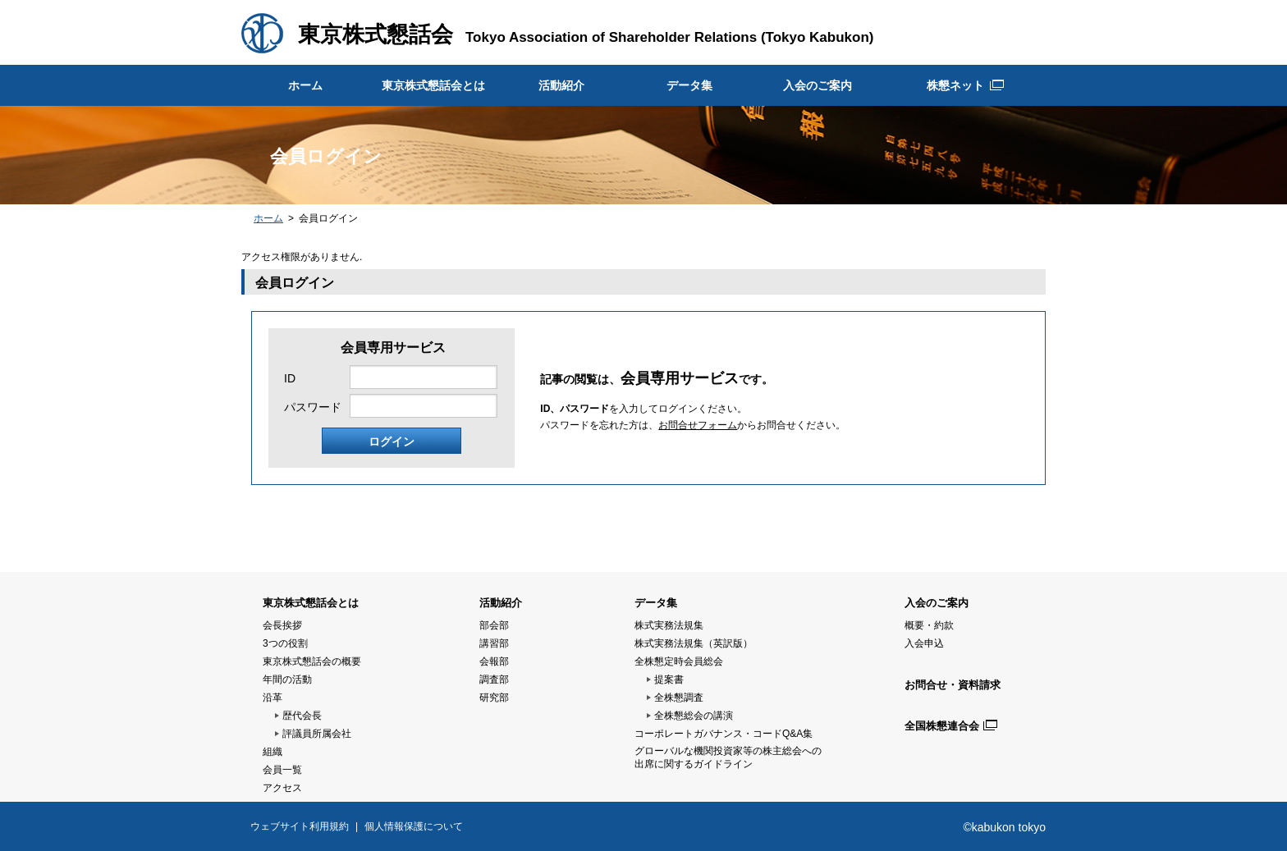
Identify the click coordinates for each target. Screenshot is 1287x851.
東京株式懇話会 (375, 34)
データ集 (689, 85)
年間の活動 (287, 679)
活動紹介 (561, 85)
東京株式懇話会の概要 (312, 661)
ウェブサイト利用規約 (299, 826)
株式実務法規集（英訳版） (693, 643)
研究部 (494, 697)
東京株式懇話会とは (433, 85)
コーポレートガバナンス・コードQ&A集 (723, 733)
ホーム (305, 85)
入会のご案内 (817, 85)
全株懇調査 (678, 697)
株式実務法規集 (668, 625)
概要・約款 (929, 625)
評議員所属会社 (316, 733)
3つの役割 (285, 643)
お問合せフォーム (697, 425)
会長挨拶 (282, 625)
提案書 (669, 679)
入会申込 (924, 643)
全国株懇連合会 (942, 726)
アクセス (282, 788)
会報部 (494, 661)
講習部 (494, 643)
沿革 (272, 697)
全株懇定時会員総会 (678, 661)
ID (289, 378)
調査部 (494, 679)
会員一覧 (282, 770)
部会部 (494, 625)
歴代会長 (302, 715)
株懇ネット (955, 85)
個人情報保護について (413, 826)
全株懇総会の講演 (693, 715)
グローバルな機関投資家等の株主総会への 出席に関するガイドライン (728, 757)
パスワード (312, 407)
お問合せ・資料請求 (953, 685)
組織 (272, 751)
